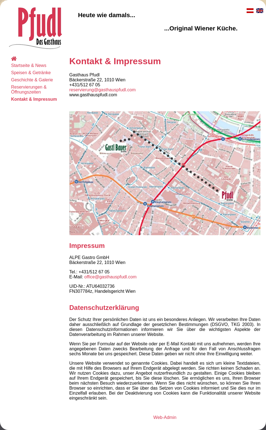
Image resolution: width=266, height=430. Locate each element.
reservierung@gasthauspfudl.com (102, 89)
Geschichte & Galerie (32, 79)
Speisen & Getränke (31, 72)
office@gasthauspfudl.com (110, 276)
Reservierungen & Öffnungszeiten (29, 89)
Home (23, 58)
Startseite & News (28, 65)
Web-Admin (164, 417)
